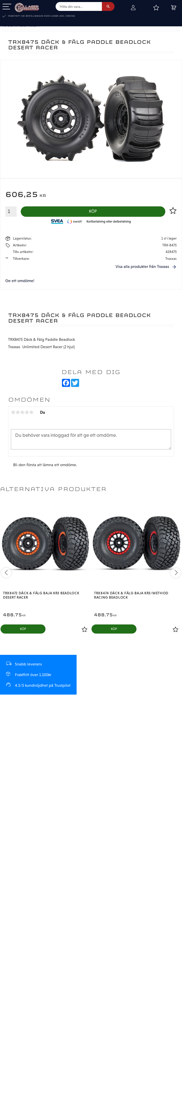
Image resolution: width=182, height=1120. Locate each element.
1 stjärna (13, 412)
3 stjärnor (22, 412)
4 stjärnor (27, 412)
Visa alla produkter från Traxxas (142, 267)
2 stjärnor (17, 412)
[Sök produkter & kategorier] (79, 6)
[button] (7, 7)
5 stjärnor (31, 412)
